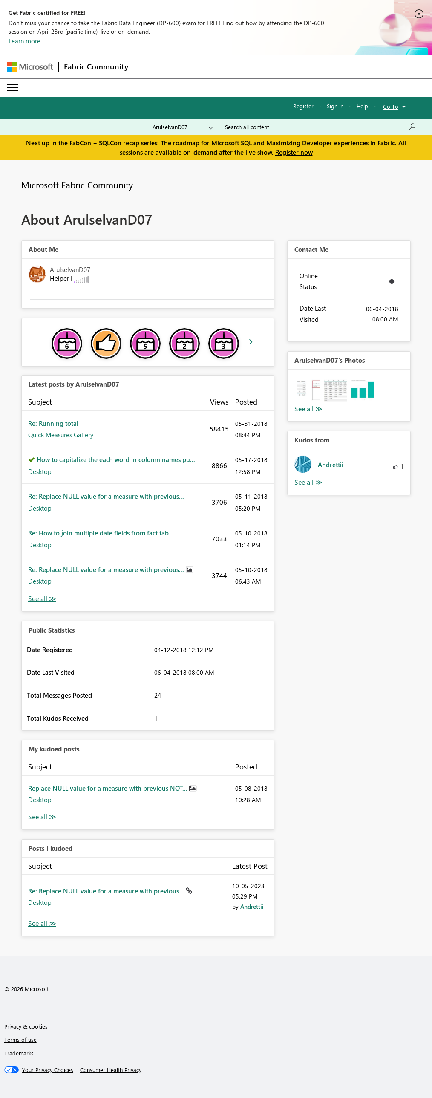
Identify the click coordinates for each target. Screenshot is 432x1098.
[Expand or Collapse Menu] (12, 88)
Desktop (40, 471)
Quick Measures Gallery (60, 435)
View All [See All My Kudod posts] (42, 817)
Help (362, 106)
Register (303, 106)
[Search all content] (320, 127)
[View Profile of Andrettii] (252, 906)
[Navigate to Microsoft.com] (30, 67)
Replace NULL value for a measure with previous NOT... (108, 788)
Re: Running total (53, 423)
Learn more (24, 41)
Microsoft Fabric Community (77, 185)
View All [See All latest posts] (42, 599)
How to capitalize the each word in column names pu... (116, 459)
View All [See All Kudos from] (308, 482)
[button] (308, 390)
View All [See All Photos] (308, 409)
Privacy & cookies (26, 1026)
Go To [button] (390, 106)
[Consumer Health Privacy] (110, 1070)
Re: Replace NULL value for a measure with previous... (106, 496)
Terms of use (20, 1039)
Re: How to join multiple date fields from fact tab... (101, 533)
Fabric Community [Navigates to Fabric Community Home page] (96, 66)
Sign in (335, 106)
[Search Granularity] (182, 127)
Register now (294, 152)
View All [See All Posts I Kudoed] (42, 923)
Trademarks (19, 1053)
